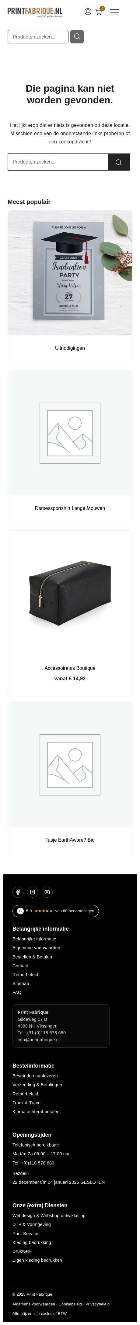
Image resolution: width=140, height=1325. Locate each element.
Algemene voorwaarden (36, 947)
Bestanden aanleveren (35, 1075)
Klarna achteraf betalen (36, 1111)
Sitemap (20, 983)
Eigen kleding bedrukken (37, 1260)
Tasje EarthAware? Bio (70, 840)
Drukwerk (22, 1251)
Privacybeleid (98, 1304)
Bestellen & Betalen (32, 956)
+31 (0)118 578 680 (46, 1032)
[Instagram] (32, 892)
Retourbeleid (25, 974)
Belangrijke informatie (34, 938)
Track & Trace (26, 1102)
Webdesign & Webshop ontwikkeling (49, 1215)
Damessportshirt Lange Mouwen (70, 508)
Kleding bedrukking (31, 1242)
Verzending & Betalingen (37, 1084)
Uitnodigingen (70, 348)
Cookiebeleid (70, 1304)
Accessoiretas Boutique (69, 668)
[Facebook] (17, 892)
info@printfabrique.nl (39, 1039)
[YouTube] (47, 892)
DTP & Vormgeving (31, 1224)
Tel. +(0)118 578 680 (33, 1163)
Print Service (25, 1233)
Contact (20, 965)
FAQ (17, 992)
